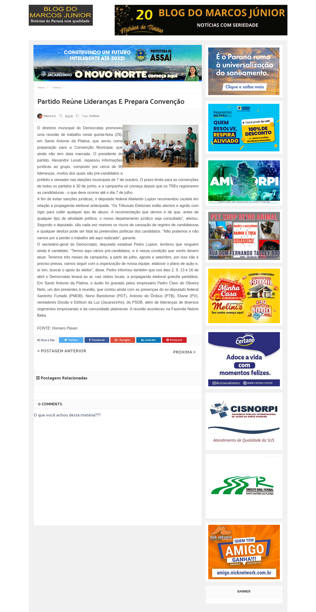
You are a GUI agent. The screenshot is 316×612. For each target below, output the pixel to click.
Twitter (71, 340)
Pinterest (174, 340)
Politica (94, 116)
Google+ (123, 340)
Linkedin (148, 340)
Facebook (97, 340)
